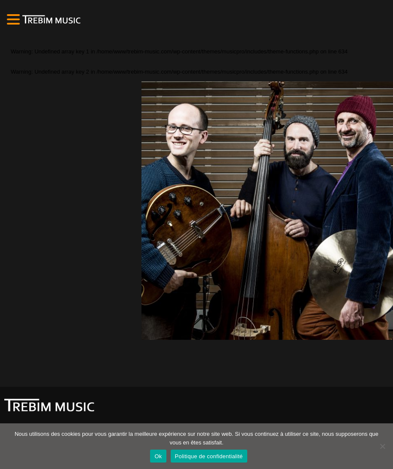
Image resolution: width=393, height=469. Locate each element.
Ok (158, 456)
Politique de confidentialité (209, 456)
